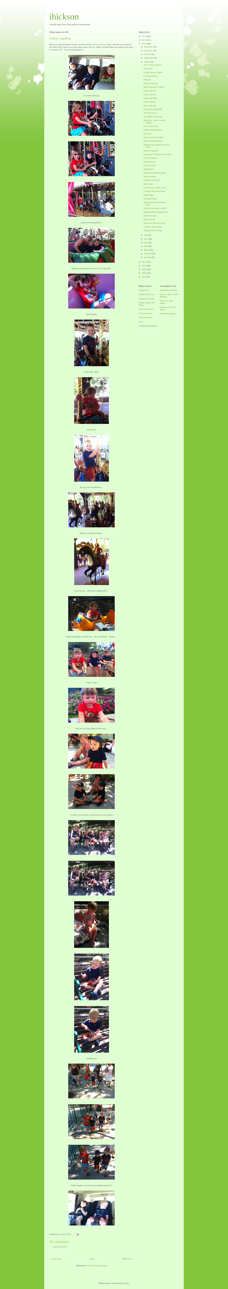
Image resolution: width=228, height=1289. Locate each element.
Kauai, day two (149, 102)
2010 (144, 266)
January (147, 257)
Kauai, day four (149, 94)
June (146, 239)
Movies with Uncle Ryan (153, 137)
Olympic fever (149, 219)
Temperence (144, 290)
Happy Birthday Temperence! (155, 212)
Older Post (127, 1259)
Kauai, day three (150, 98)
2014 (144, 36)
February (148, 254)
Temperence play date (152, 109)
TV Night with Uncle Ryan (154, 191)
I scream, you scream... (153, 227)
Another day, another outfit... (155, 188)
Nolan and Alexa (146, 317)
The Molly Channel (168, 314)
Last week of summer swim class (157, 154)
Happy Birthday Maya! (152, 130)
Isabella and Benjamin (148, 326)
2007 (144, 277)
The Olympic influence (152, 117)
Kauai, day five (149, 91)
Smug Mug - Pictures (168, 290)
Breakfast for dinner (151, 180)
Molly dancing (149, 162)
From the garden (150, 158)
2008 (144, 273)
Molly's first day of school (153, 87)
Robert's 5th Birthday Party (154, 173)
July (146, 235)
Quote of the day (150, 83)
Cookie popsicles (150, 76)
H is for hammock (150, 126)
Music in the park (150, 151)
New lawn (147, 134)
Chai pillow (148, 68)
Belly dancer (148, 169)
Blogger (126, 1283)
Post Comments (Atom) (97, 1266)
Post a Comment (60, 1247)
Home (92, 1259)
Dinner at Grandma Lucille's (155, 208)
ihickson (64, 16)
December (148, 47)
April (146, 246)
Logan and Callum (146, 299)
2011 (144, 262)
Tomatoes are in (150, 113)
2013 (144, 40)
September (149, 58)
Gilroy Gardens (99, 44)
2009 (144, 269)
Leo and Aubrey (145, 313)
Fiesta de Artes (149, 165)
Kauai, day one (149, 105)
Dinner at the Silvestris (152, 141)
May (146, 242)
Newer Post (56, 1259)
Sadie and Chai (149, 216)
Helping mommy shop (152, 230)
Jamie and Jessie (146, 309)
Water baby (148, 195)
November (148, 51)
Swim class (148, 184)
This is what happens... (153, 65)
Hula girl (146, 80)
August (147, 62)
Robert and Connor (147, 294)
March (147, 250)
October (147, 54)
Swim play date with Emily (154, 223)
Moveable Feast (150, 199)
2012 (144, 44)
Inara (141, 322)
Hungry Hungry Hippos (153, 72)
